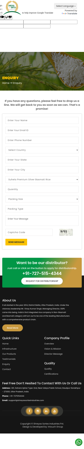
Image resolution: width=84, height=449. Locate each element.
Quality (48, 368)
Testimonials (9, 359)
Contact (6, 369)
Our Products (9, 353)
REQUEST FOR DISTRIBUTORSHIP (42, 281)
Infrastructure (9, 348)
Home (5, 83)
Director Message (53, 353)
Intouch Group (55, 426)
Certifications (51, 373)
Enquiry (6, 364)
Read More (12, 327)
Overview (49, 343)
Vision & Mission (52, 348)
